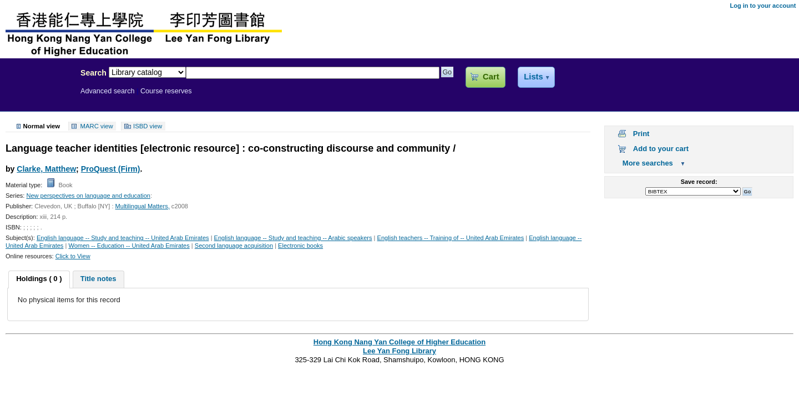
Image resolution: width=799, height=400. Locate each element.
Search (93, 72)
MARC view (96, 126)
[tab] (38, 279)
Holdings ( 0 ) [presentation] (39, 278)
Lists (533, 76)
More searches (648, 163)
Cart (491, 76)
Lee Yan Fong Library (37, 97)
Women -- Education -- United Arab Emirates (128, 245)
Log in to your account (763, 5)
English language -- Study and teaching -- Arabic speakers (293, 237)
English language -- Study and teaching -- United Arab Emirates (123, 237)
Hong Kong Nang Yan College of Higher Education (399, 342)
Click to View (72, 256)
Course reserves (166, 91)
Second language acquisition (234, 245)
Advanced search (107, 91)
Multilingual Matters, (142, 206)
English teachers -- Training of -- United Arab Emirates (450, 237)
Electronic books (300, 245)
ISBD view (147, 126)
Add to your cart (661, 148)
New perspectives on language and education (88, 195)
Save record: (699, 181)
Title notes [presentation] (98, 278)
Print (641, 133)
